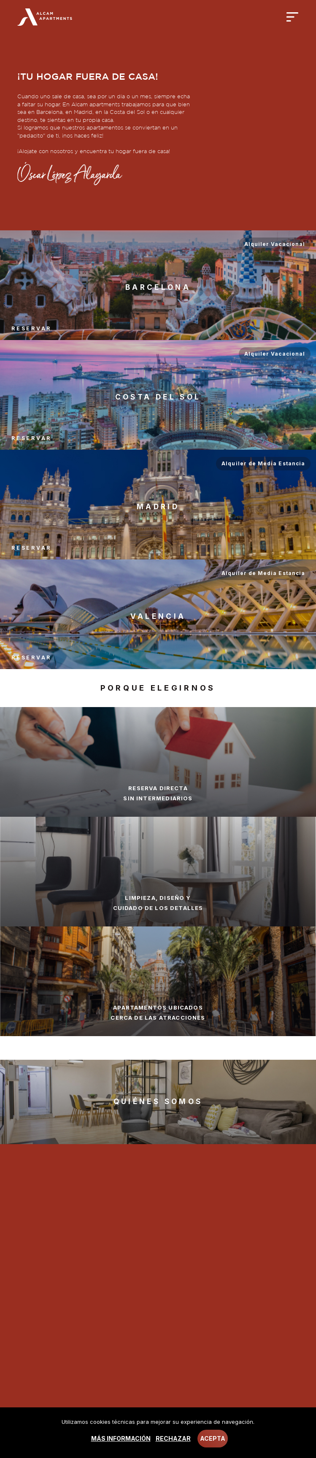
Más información (121, 1438)
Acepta (212, 1438)
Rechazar (173, 1438)
